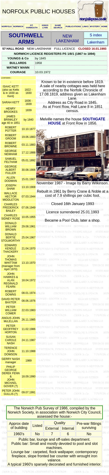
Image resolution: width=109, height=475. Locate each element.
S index (96, 35)
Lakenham (95, 42)
